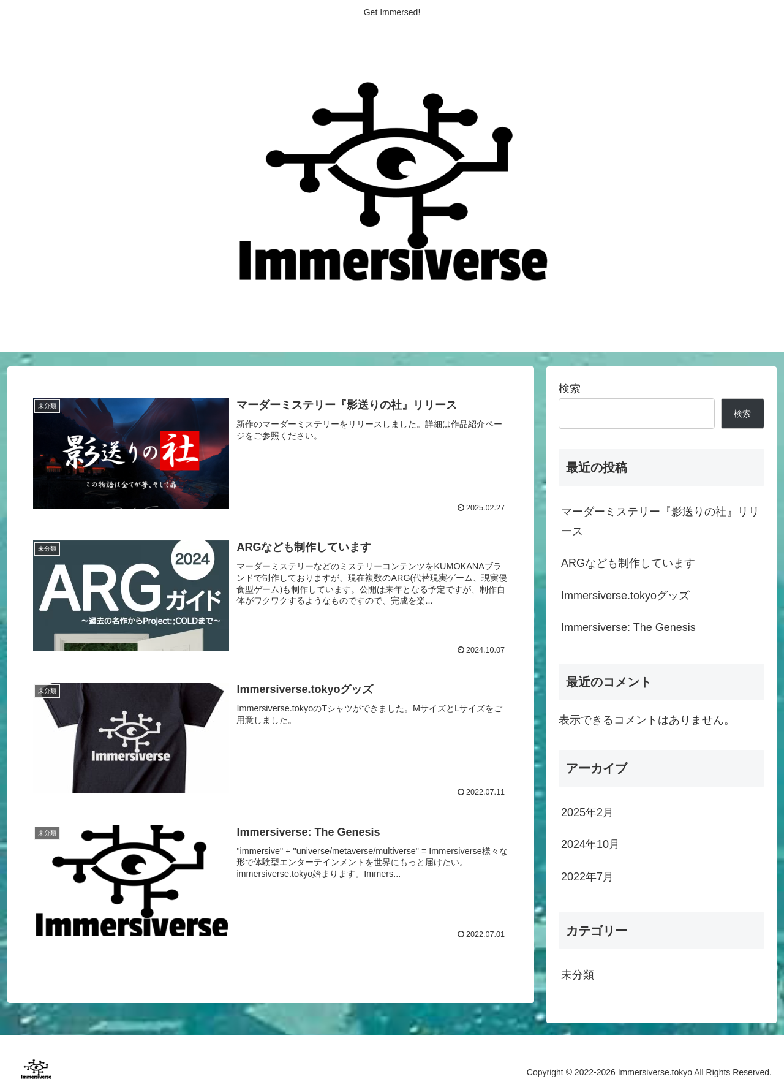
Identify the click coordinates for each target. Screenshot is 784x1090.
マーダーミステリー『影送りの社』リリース (660, 521)
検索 (570, 388)
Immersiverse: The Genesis (628, 627)
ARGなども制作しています (628, 563)
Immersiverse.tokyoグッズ (625, 595)
